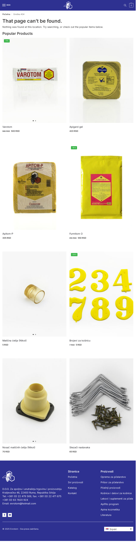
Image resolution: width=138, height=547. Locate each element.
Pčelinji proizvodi (110, 487)
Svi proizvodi (75, 482)
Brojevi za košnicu (79, 340)
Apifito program (110, 504)
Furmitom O (76, 233)
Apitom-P (7, 233)
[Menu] (6, 5)
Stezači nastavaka (79, 447)
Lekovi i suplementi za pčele (117, 498)
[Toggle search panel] (125, 5)
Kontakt (72, 493)
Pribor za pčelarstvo (112, 482)
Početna (6, 14)
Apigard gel (76, 126)
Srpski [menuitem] (113, 529)
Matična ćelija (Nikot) (14, 340)
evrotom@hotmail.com (23, 503)
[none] (118, 529)
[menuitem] (118, 529)
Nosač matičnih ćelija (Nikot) (18, 447)
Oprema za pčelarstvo (113, 476)
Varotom (7, 126)
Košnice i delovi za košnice (116, 493)
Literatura (106, 514)
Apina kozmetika (110, 509)
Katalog (72, 487)
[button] (130, 5)
